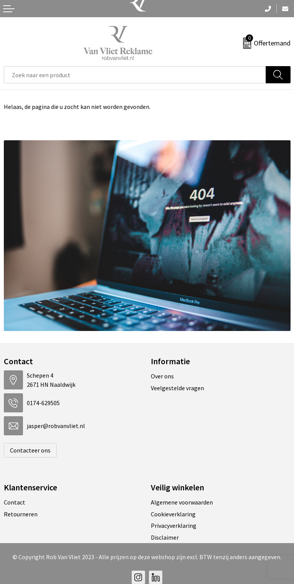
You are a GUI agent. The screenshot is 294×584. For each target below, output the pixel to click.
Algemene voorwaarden (182, 502)
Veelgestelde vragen (177, 388)
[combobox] (135, 74)
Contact (14, 502)
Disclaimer (165, 537)
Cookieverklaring (173, 514)
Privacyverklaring (173, 525)
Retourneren (21, 514)
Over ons (162, 376)
